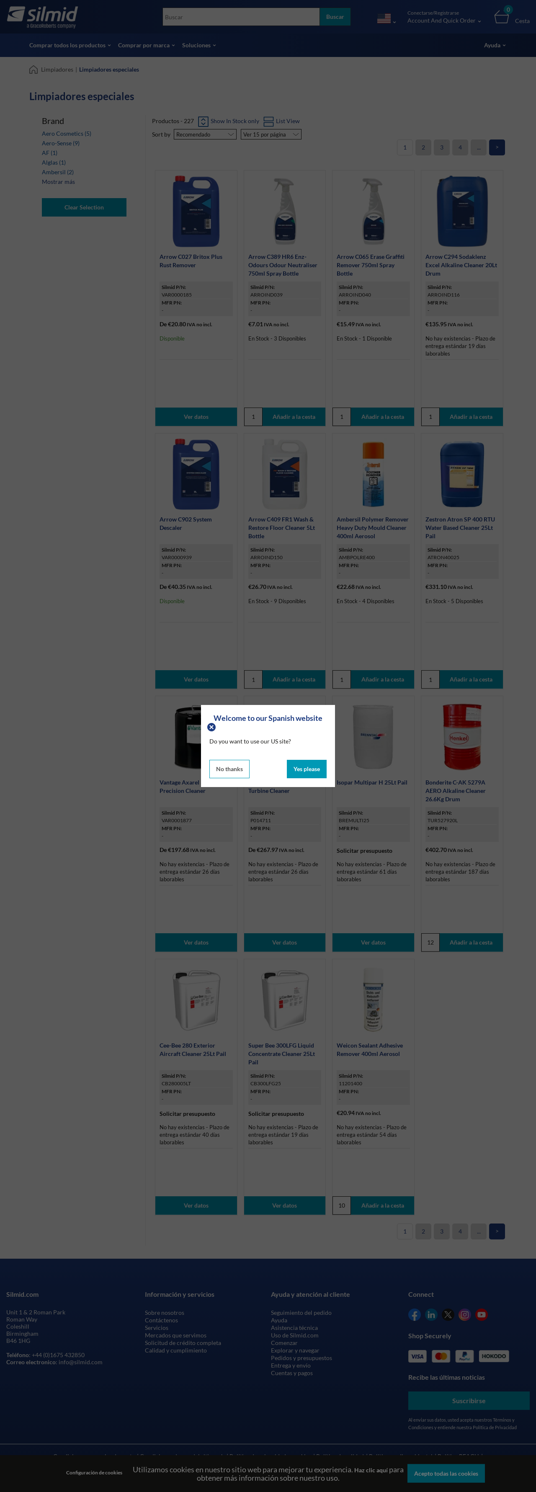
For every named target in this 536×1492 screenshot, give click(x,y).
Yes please (307, 768)
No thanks (229, 768)
